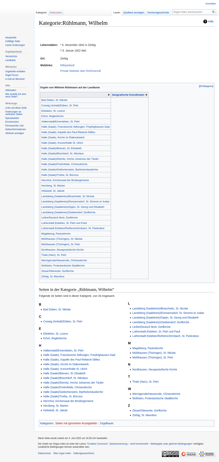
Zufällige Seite (12, 41)
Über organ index (62, 453)
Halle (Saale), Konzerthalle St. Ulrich (62, 142)
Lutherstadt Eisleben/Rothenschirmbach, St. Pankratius (72, 228)
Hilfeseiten (10, 90)
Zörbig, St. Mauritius (52, 276)
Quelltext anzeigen (133, 12)
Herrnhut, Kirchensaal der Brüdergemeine (65, 180)
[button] (206, 86)
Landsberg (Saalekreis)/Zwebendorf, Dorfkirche (68, 212)
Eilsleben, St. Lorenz (53, 110)
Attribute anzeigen (14, 133)
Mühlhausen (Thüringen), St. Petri (60, 244)
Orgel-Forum (11, 75)
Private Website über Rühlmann (79, 70)
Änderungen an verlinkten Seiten (13, 113)
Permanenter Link (14, 125)
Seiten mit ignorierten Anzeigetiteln (76, 423)
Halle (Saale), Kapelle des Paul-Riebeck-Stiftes (68, 132)
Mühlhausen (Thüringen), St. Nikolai (61, 238)
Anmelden (210, 3)
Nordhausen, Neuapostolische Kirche (62, 249)
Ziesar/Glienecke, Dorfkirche (57, 271)
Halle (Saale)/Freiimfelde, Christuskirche (64, 164)
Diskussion (56, 12)
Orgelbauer (107, 423)
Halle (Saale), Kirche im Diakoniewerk (62, 137)
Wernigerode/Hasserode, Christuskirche (64, 260)
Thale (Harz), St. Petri (53, 254)
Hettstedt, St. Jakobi (52, 190)
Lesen (116, 12)
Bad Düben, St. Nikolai (54, 100)
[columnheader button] (75, 95)
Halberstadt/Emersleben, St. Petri (60, 121)
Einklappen (206, 86)
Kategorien (46, 423)
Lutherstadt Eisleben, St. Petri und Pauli (64, 223)
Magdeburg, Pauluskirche (55, 233)
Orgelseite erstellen (15, 71)
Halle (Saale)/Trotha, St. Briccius (59, 174)
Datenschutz (44, 453)
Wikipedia (66, 65)
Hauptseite (10, 37)
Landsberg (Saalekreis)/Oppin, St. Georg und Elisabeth (72, 206)
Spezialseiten (12, 118)
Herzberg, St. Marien (53, 185)
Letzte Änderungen (15, 45)
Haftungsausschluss (83, 453)
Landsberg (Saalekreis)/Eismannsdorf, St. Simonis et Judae (75, 201)
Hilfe (211, 21)
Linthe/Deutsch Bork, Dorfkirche (59, 217)
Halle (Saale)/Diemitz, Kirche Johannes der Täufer (70, 158)
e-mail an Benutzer (15, 79)
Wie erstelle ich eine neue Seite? (15, 95)
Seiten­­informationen (15, 129)
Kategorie (41, 12)
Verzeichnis (11, 56)
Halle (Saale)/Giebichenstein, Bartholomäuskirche (69, 169)
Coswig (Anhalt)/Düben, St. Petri (59, 105)
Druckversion (12, 121)
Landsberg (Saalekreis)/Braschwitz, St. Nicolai (67, 196)
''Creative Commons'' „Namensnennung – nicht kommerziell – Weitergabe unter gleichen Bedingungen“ (140, 443)
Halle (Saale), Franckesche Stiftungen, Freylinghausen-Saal (75, 126)
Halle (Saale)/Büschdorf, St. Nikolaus (62, 153)
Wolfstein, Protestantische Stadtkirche (63, 265)
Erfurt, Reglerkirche (52, 116)
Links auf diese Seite (16, 107)
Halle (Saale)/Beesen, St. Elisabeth (61, 148)
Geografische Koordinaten (128, 94)
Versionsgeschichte (158, 12)
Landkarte (10, 60)
